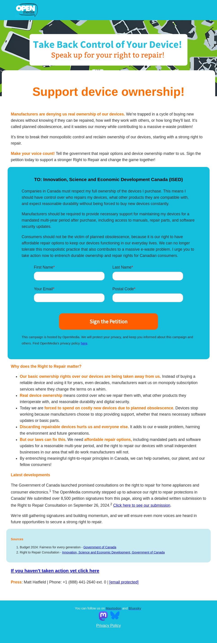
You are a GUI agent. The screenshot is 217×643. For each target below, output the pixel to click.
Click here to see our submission (141, 505)
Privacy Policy (108, 625)
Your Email (43, 289)
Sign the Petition (108, 321)
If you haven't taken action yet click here (55, 570)
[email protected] (123, 582)
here (84, 343)
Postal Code (123, 289)
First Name (43, 267)
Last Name (122, 267)
